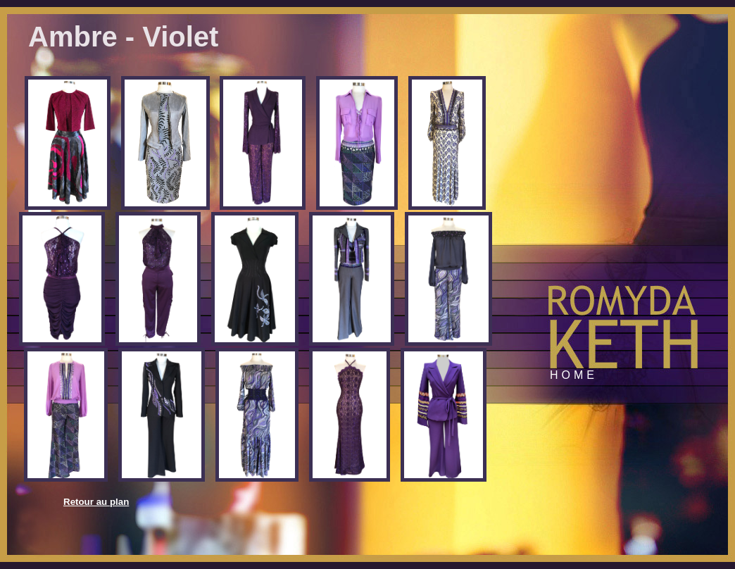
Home (574, 375)
